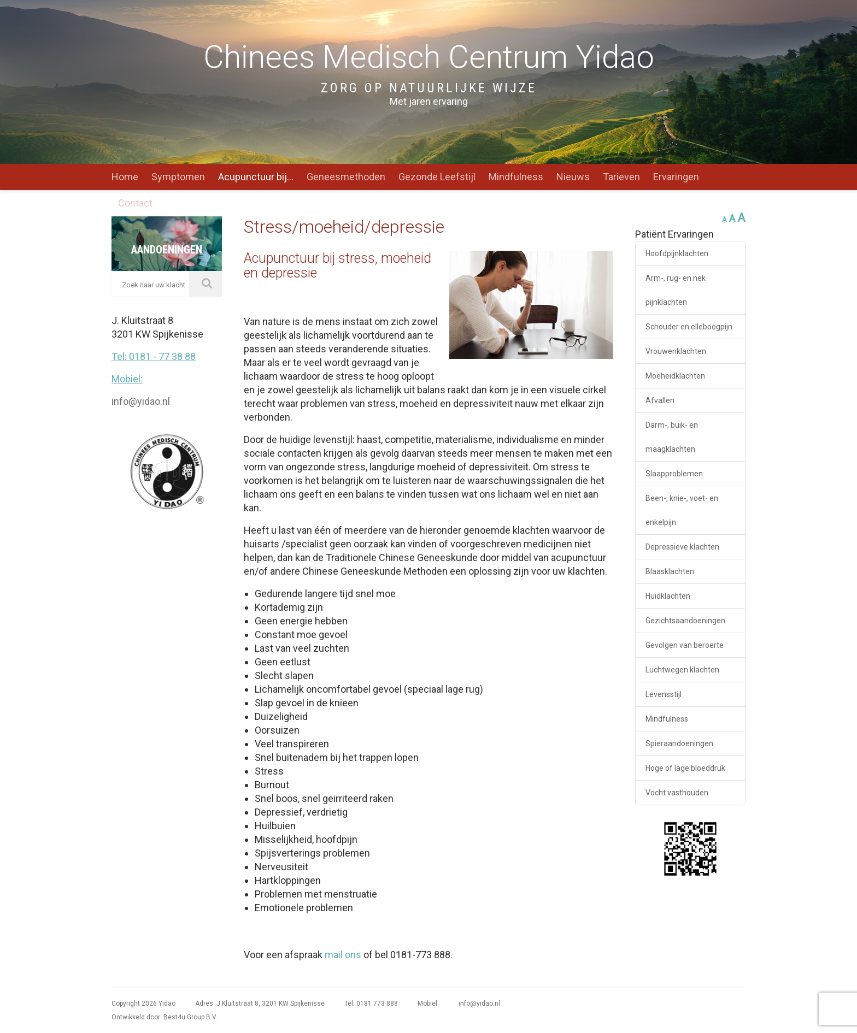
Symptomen (178, 176)
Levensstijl (663, 694)
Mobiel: (127, 379)
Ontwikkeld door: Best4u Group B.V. (164, 1017)
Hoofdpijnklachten (676, 253)
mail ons (343, 954)
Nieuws (573, 176)
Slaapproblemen (674, 473)
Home (124, 176)
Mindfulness (516, 176)
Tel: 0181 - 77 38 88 (153, 356)
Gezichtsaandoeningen (685, 620)
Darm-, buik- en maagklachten (671, 437)
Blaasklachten (669, 571)
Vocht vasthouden (676, 792)
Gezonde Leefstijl (437, 176)
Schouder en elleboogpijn (688, 326)
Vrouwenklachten (675, 351)
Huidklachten (667, 596)
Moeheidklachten (675, 375)
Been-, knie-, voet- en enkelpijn (681, 510)
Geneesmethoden (346, 176)
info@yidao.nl (140, 401)
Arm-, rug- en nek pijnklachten (675, 290)
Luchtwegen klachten (682, 669)
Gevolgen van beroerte (684, 645)
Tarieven (621, 176)
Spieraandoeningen (679, 743)
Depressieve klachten (682, 546)
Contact (135, 203)
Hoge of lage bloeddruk (685, 768)
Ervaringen (676, 176)
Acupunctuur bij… (256, 176)
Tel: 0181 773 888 (371, 1003)
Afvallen (659, 400)
